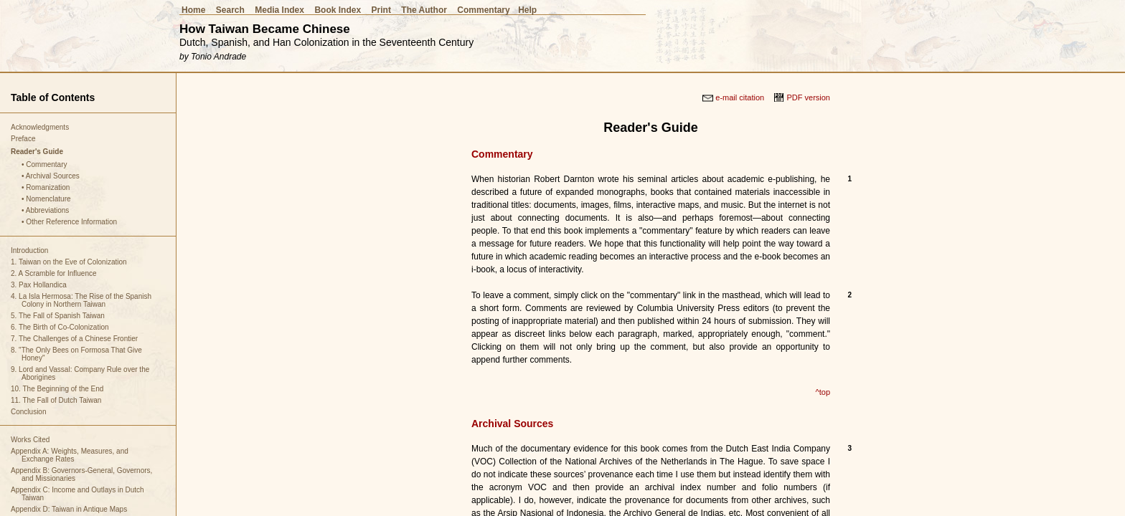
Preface (23, 139)
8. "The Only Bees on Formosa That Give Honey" (76, 354)
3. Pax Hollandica (39, 285)
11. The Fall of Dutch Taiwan (56, 400)
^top (823, 392)
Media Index (279, 10)
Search (230, 10)
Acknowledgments (40, 127)
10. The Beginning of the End (57, 389)
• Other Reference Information (69, 222)
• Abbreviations (45, 210)
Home (193, 10)
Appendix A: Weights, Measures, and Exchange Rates (69, 455)
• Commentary (44, 164)
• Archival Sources (51, 176)
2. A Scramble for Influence (54, 273)
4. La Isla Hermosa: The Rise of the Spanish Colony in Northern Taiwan (81, 300)
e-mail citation (739, 97)
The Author (424, 10)
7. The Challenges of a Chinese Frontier (74, 339)
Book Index (337, 10)
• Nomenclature (46, 199)
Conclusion (28, 412)
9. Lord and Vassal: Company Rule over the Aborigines (80, 373)
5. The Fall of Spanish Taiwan (58, 316)
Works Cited (30, 440)
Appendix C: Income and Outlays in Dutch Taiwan (77, 494)
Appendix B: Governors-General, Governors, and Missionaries (81, 474)
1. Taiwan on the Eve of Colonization (69, 262)
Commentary (483, 10)
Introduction (29, 250)
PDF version (808, 97)
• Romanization (46, 187)
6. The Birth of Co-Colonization (60, 327)
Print (381, 10)
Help (527, 10)
